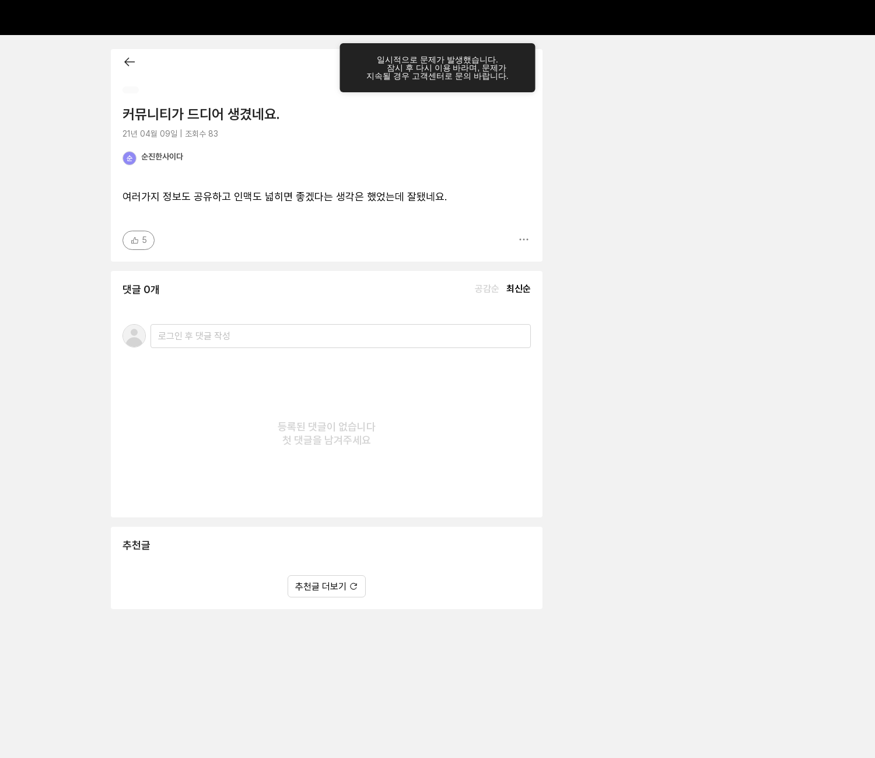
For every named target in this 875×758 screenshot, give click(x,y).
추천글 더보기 (326, 586)
